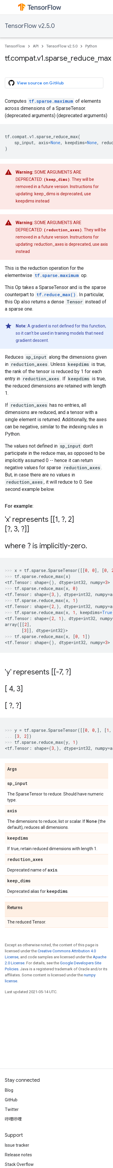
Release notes (18, 1154)
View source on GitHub (36, 83)
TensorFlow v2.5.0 (30, 26)
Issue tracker (17, 1145)
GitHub (11, 1099)
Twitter (12, 1109)
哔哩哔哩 (13, 1119)
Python (91, 46)
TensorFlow (15, 46)
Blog (9, 1090)
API (36, 46)
